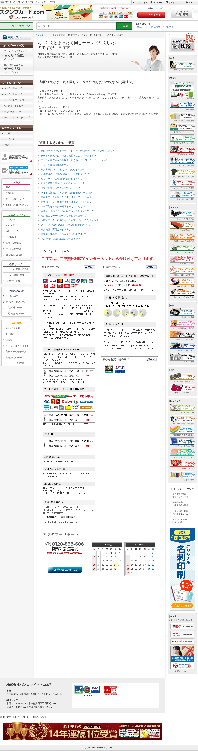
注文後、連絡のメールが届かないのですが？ (64, 234)
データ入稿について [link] (15, 199)
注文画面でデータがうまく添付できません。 (64, 215)
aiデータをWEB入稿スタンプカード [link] (13, 69)
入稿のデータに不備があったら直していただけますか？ (70, 220)
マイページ (158, 2)
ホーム (191, 2)
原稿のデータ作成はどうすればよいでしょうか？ (66, 201)
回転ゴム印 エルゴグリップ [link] (16, 117)
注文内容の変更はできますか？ (57, 229)
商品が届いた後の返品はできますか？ (60, 238)
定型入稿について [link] (14, 193)
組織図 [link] (9, 340)
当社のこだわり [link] (13, 328)
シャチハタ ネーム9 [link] (13, 88)
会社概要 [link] (10, 334)
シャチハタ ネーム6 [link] (13, 94)
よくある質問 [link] (12, 296)
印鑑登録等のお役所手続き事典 (180, 503)
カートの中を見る (151, 15)
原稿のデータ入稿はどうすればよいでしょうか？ (66, 197)
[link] (16, 45)
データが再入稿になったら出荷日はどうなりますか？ (68, 155)
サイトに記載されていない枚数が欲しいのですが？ (67, 192)
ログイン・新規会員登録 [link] (17, 269)
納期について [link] (12, 231)
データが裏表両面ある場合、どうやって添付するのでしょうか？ (74, 160)
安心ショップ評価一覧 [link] (16, 351)
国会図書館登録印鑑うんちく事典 (180, 495)
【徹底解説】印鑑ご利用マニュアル (180, 512)
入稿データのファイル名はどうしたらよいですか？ (67, 211)
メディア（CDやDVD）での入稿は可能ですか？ (66, 224)
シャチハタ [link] (9, 139)
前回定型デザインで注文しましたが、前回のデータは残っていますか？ (78, 151)
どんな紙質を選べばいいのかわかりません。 (64, 183)
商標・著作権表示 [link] (14, 243)
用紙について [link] (12, 187)
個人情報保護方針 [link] (14, 254)
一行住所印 (154, 27)
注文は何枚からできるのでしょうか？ (60, 188)
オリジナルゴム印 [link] (12, 112)
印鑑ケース (141, 27)
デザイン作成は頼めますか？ (56, 165)
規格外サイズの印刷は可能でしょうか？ (61, 178)
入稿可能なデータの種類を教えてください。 (64, 206)
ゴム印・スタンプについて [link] (17, 205)
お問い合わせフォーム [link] (16, 313)
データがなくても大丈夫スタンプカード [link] (15, 55)
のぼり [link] (7, 145)
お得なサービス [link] (13, 281)
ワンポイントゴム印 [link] (13, 106)
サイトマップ (175, 2)
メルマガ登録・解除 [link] (15, 275)
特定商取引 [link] (11, 237)
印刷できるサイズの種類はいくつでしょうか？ (65, 174)
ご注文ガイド (141, 2)
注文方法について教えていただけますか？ (63, 169)
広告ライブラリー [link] (14, 357)
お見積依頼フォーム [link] (15, 307)
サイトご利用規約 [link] (14, 249)
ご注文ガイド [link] (12, 219)
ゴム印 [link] (7, 133)
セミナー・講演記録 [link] (15, 363)
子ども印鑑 (168, 27)
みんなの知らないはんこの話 (180, 520)
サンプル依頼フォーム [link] (16, 301)
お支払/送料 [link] (11, 225)
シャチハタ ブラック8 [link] (14, 100)
